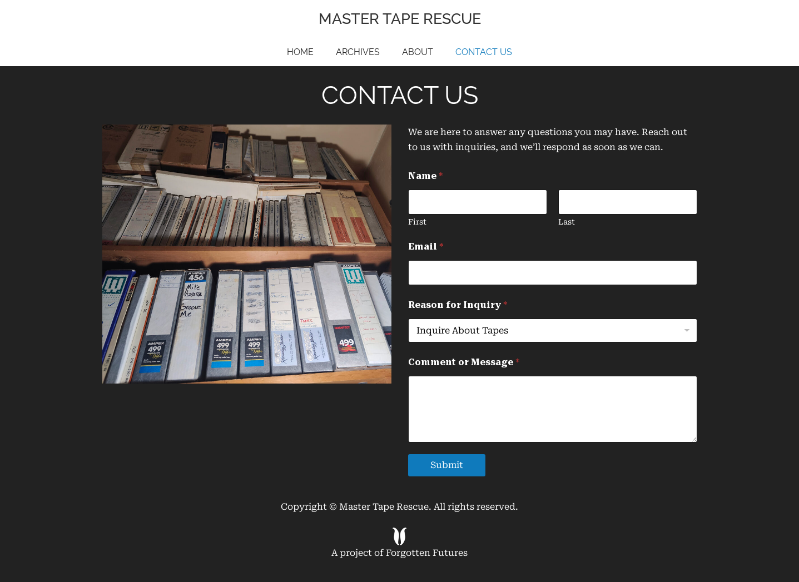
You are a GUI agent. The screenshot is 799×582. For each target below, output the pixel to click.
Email (425, 246)
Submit (446, 465)
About (417, 52)
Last (566, 221)
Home (300, 52)
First (417, 221)
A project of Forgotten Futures (399, 543)
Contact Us (483, 52)
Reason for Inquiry (457, 305)
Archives (358, 52)
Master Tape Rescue (400, 18)
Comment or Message (463, 362)
